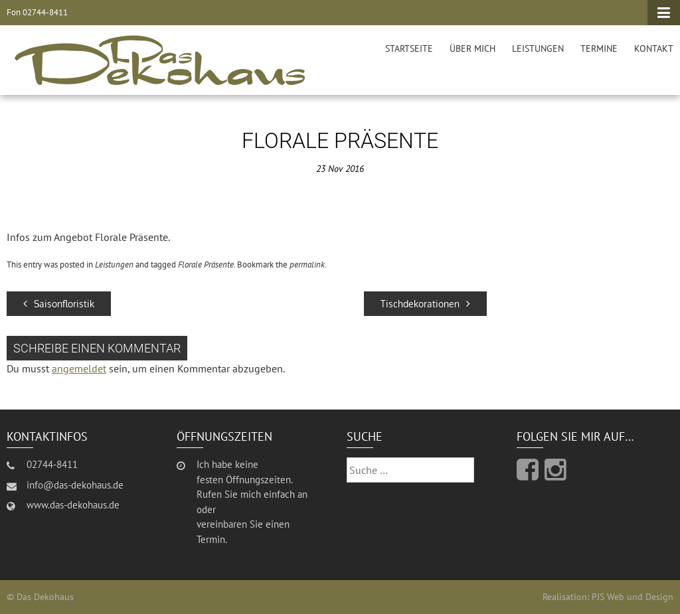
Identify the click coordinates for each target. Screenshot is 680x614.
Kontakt (653, 48)
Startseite (409, 48)
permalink (307, 264)
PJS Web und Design (632, 597)
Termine (599, 48)
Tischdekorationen (425, 303)
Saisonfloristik (58, 303)
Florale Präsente (206, 264)
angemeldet (79, 368)
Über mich (472, 48)
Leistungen (538, 48)
